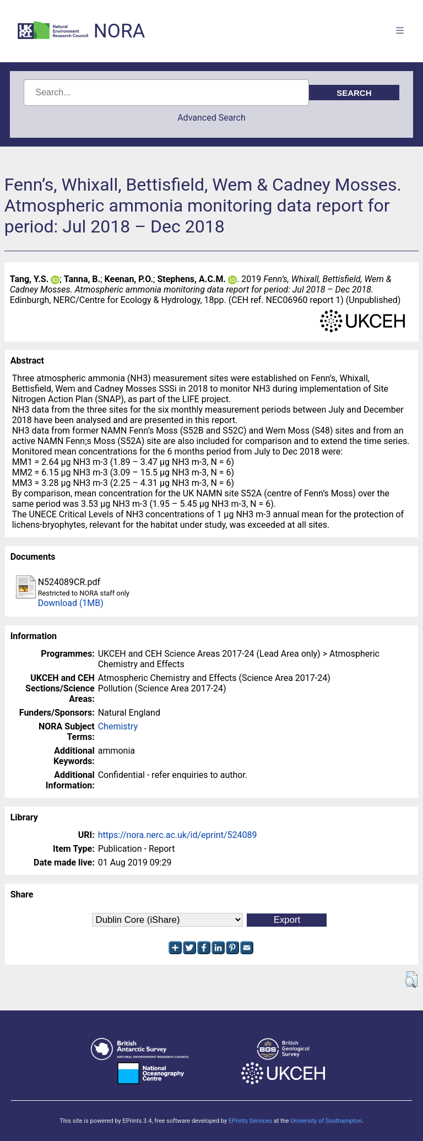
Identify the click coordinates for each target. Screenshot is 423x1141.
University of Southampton (326, 1120)
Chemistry (118, 726)
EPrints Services (250, 1120)
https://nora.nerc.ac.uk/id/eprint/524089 (177, 835)
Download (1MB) (71, 603)
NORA (119, 31)
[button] (411, 979)
